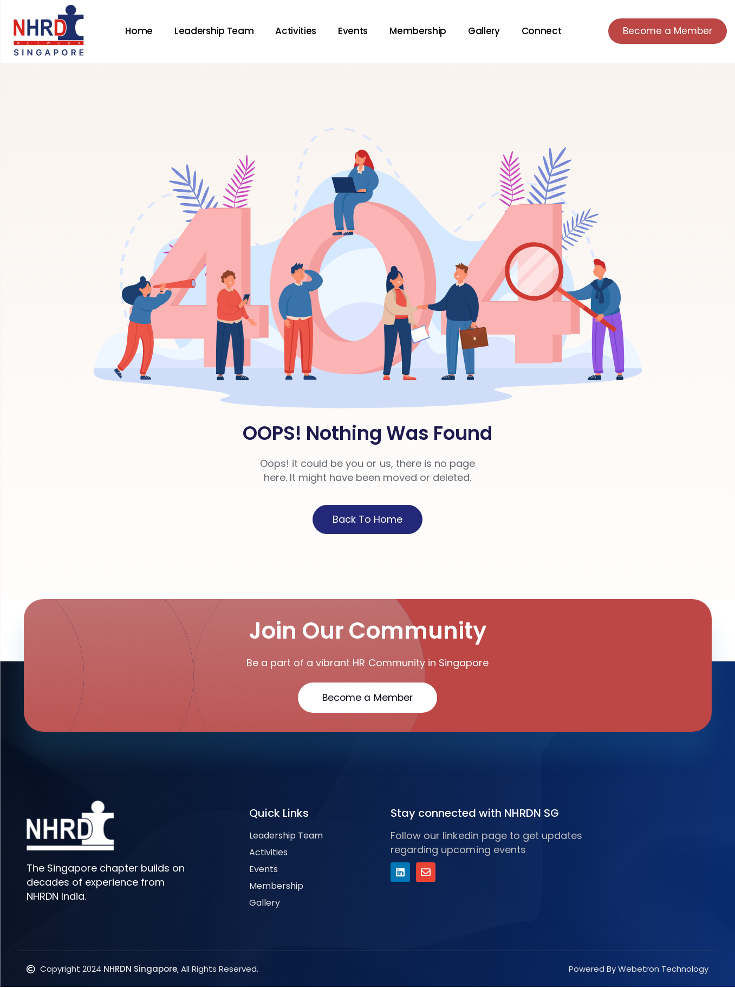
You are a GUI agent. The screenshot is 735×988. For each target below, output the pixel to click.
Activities (292, 30)
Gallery (480, 30)
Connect (538, 30)
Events (350, 30)
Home (135, 30)
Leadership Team (210, 30)
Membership (414, 30)
